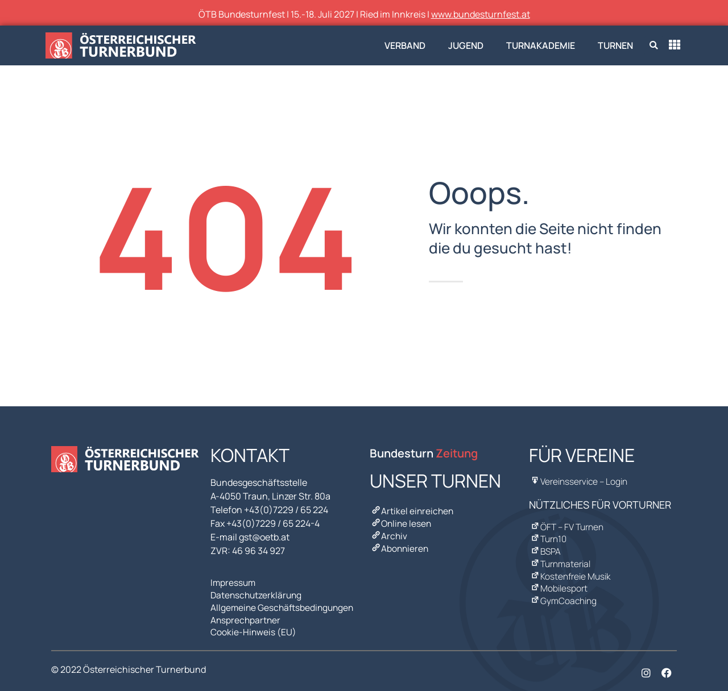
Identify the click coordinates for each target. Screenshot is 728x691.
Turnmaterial (560, 559)
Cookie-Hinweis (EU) (253, 628)
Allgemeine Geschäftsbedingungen (284, 605)
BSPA (545, 548)
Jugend (465, 45)
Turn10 (548, 537)
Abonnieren (400, 545)
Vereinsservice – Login (579, 481)
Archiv (389, 533)
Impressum (233, 582)
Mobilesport (558, 582)
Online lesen (401, 522)
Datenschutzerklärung (257, 594)
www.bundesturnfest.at (480, 14)
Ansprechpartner (246, 616)
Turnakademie (540, 45)
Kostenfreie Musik (570, 571)
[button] (653, 45)
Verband (404, 45)
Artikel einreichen (412, 511)
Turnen (615, 45)
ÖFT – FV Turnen (567, 525)
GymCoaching (563, 594)
